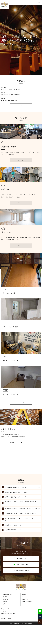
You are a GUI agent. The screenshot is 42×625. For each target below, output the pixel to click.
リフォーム (5, 599)
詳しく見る (24, 160)
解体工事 (5, 597)
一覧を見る (24, 105)
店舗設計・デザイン (7, 594)
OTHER (5, 289)
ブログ (23, 597)
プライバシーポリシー (27, 601)
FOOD (5, 356)
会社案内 (5, 604)
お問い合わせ (25, 599)
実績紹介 (5, 601)
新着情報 (24, 594)
